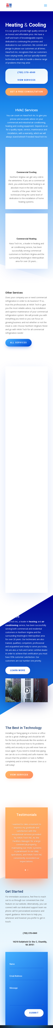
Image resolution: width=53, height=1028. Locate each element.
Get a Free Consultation (26, 91)
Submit (34, 1012)
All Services (18, 342)
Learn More (17, 670)
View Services (27, 80)
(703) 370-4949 (26, 72)
